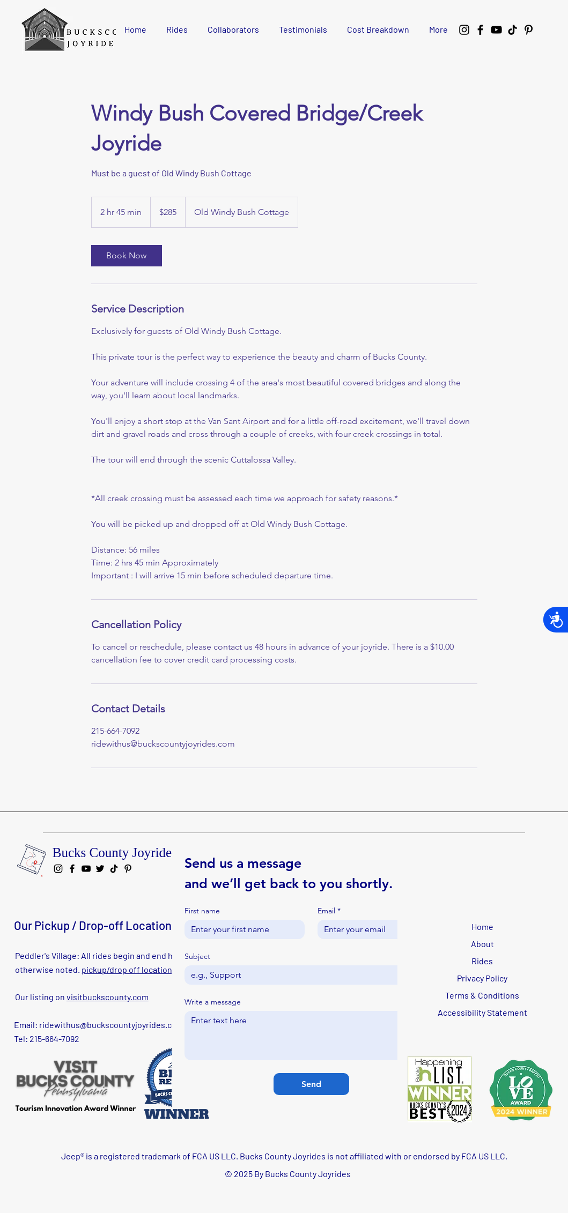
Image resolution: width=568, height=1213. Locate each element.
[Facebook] (480, 29)
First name (202, 911)
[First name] (241, 929)
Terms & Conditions (482, 995)
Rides (482, 961)
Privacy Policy (482, 978)
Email (329, 911)
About (482, 944)
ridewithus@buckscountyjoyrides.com (111, 1024)
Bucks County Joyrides (115, 852)
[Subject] (308, 975)
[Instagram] (464, 29)
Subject (197, 956)
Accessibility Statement (482, 1012)
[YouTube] (496, 29)
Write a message (213, 1002)
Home (482, 926)
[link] (126, 255)
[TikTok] (512, 29)
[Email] (374, 929)
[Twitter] (100, 868)
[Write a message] (311, 1035)
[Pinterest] (528, 29)
